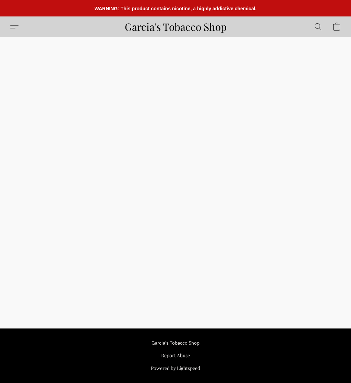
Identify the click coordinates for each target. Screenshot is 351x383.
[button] (176, 27)
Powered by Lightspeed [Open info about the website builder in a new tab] (175, 368)
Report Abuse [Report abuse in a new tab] (175, 355)
